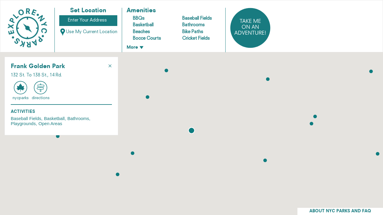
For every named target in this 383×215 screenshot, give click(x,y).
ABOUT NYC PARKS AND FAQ (340, 211)
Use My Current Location (88, 32)
